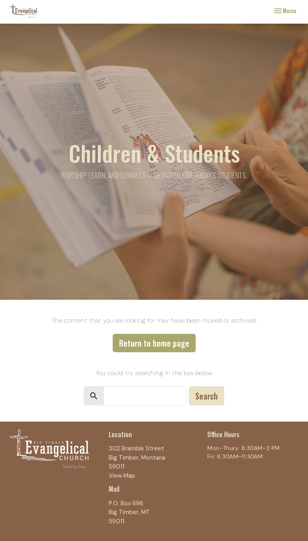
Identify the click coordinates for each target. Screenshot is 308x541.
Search (206, 396)
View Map (122, 476)
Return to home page (154, 343)
